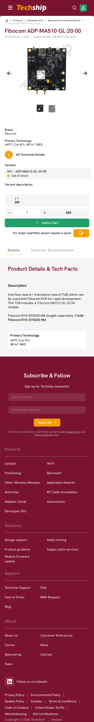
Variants (10, 165)
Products (18, 20)
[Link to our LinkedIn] (11, 681)
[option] (26, 463)
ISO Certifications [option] (45, 714)
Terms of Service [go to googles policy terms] (43, 434)
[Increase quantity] (44, 212)
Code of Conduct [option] (17, 708)
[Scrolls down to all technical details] (9, 155)
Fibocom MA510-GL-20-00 (56, 303)
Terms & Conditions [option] (63, 701)
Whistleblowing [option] (16, 714)
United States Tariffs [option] (49, 708)
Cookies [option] (36, 701)
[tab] (14, 250)
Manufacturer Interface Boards (64, 20)
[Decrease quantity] (9, 212)
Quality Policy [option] (14, 701)
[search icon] (74, 8)
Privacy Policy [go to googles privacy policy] (73, 432)
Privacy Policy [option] (14, 695)
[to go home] (31, 8)
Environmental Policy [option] (46, 695)
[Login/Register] (83, 8)
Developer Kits (35, 20)
